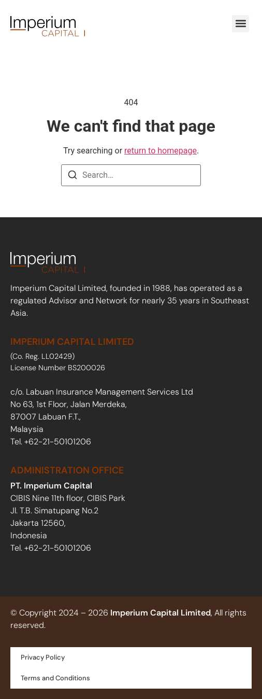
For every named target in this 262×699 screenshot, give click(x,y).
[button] (240, 23)
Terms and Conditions (55, 678)
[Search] (72, 176)
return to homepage (160, 151)
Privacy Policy (43, 657)
